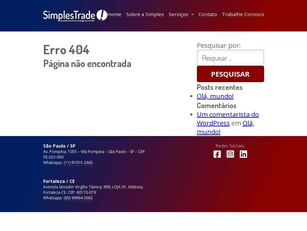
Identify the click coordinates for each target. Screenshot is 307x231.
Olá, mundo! (215, 96)
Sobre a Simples (145, 14)
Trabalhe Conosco (243, 14)
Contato (207, 14)
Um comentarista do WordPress (228, 118)
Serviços (178, 14)
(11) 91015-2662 (78, 162)
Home (114, 14)
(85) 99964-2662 (78, 198)
